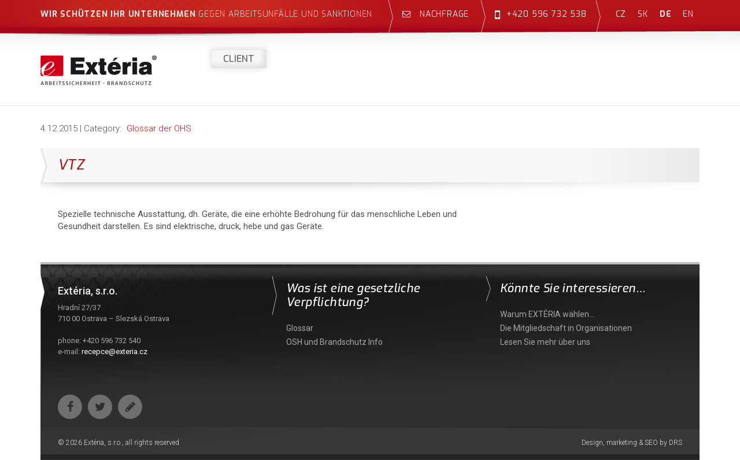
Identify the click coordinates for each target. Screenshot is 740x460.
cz (621, 14)
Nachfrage (435, 14)
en (688, 14)
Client (238, 59)
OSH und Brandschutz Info (334, 342)
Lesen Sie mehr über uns (545, 342)
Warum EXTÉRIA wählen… (547, 314)
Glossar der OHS (159, 128)
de (666, 14)
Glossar (299, 328)
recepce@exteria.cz (114, 351)
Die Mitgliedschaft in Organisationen (566, 328)
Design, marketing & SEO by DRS (632, 443)
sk (643, 14)
